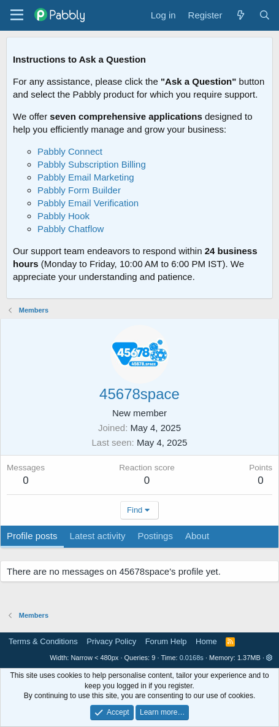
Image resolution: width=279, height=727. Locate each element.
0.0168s (192, 657)
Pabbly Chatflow (70, 229)
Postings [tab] (155, 536)
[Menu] (16, 15)
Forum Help (166, 641)
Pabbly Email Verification (88, 203)
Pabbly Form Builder (79, 190)
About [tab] (197, 536)
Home (206, 641)
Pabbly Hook (63, 216)
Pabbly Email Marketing (85, 177)
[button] (269, 657)
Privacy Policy (111, 641)
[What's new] (240, 15)
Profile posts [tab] (32, 536)
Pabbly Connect (69, 151)
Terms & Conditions (43, 641)
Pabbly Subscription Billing (91, 164)
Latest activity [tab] (98, 536)
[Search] (265, 15)
